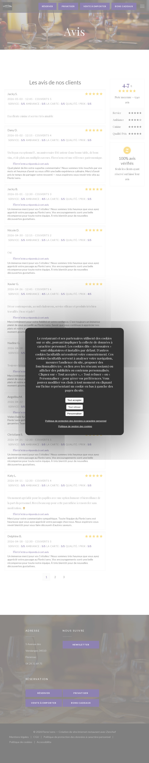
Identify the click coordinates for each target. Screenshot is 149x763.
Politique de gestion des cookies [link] (75, 426)
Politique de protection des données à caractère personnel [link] (75, 420)
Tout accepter (74, 400)
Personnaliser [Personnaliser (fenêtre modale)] (74, 413)
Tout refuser (74, 407)
